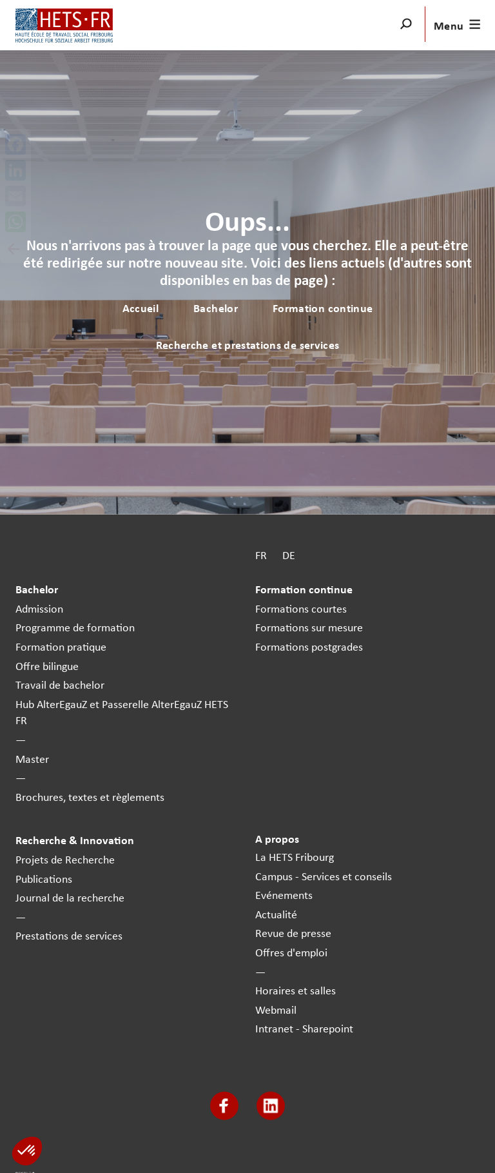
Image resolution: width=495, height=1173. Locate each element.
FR (261, 554)
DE (288, 554)
